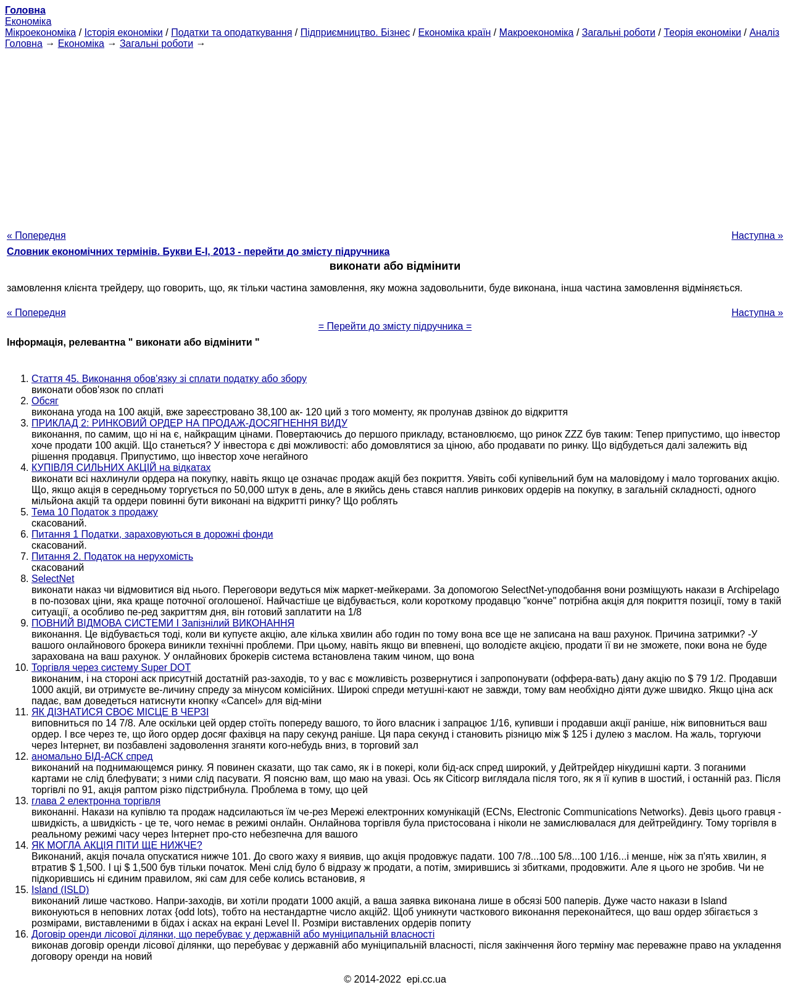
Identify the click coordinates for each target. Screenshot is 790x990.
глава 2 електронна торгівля (95, 801)
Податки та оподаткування (231, 32)
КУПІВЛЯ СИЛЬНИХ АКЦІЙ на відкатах (121, 467)
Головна (24, 43)
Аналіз (764, 32)
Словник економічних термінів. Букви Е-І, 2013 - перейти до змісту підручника (198, 251)
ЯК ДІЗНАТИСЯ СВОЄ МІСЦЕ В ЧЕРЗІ (120, 712)
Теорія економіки (702, 32)
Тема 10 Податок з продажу (94, 512)
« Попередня (36, 235)
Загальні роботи (618, 32)
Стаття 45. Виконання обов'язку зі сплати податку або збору (169, 378)
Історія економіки (124, 32)
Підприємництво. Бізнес (355, 32)
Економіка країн (454, 32)
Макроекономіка (536, 32)
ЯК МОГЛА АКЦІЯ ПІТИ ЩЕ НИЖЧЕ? (116, 845)
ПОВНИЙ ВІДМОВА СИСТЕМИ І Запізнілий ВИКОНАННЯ (162, 623)
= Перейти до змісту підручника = (395, 326)
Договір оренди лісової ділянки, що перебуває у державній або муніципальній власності (232, 934)
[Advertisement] (395, 135)
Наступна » (757, 235)
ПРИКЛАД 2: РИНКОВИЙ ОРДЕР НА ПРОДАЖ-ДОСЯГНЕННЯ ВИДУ (189, 423)
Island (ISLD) (60, 889)
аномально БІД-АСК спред (92, 756)
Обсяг (45, 401)
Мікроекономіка (40, 32)
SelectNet (52, 578)
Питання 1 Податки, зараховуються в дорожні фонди (152, 534)
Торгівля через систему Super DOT (111, 667)
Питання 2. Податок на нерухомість (112, 556)
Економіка (28, 21)
